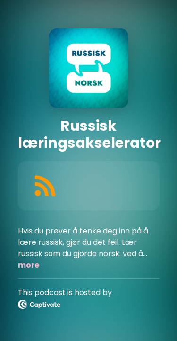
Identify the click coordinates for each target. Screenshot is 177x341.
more (28, 265)
